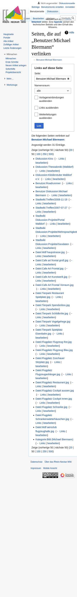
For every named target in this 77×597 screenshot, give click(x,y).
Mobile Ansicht (50, 468)
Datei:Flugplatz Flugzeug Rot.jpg (53, 342)
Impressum (36, 468)
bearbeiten (41, 162)
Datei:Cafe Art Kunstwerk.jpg (51, 276)
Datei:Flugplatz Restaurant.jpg (52, 382)
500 (51, 154)
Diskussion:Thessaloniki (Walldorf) (54, 166)
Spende (58, 22)
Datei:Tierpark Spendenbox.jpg (52, 305)
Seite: (37, 73)
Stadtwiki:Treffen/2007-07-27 (51, 207)
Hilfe (71, 32)
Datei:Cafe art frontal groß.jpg (51, 260)
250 (45, 154)
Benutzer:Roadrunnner (48, 183)
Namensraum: (42, 85)
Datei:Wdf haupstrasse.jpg (50, 252)
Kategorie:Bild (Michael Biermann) (54, 439)
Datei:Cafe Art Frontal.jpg (49, 268)
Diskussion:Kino (44, 158)
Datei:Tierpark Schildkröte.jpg (51, 313)
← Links (59, 158)
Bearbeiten (34, 18)
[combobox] (52, 79)
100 (38, 154)
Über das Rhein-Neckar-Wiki (58, 462)
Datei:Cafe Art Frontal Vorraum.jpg (54, 285)
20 (71, 150)
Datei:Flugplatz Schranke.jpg (51, 407)
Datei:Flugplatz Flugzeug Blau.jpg (54, 350)
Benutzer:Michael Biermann (49, 60)
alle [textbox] (39, 90)
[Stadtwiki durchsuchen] (68, 18)
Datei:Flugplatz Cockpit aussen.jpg (54, 390)
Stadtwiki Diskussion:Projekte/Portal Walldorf (49, 219)
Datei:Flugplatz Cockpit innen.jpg (53, 398)
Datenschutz (37, 462)
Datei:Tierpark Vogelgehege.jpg (52, 321)
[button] (12, 54)
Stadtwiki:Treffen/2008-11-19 (51, 199)
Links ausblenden (49, 107)
